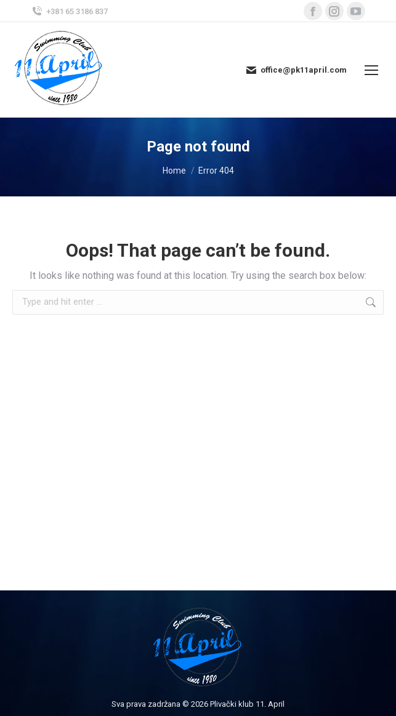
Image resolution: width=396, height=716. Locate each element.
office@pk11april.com (296, 70)
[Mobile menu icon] (371, 70)
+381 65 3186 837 (69, 11)
